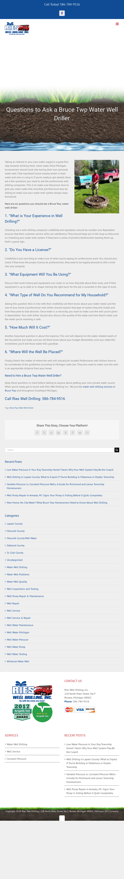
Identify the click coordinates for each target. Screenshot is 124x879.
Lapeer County (14, 523)
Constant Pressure (16, 758)
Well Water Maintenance (20, 625)
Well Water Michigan (18, 632)
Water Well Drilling (17, 567)
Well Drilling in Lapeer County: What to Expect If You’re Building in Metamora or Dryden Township (60, 477)
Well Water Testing (17, 654)
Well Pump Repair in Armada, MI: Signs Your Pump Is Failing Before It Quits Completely (54, 495)
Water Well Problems (18, 574)
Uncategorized (15, 559)
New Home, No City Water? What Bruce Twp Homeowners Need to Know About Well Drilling (57, 502)
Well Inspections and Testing (22, 588)
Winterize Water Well (18, 661)
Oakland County (15, 545)
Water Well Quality (17, 581)
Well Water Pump (16, 646)
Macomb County (16, 530)
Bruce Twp (14, 408)
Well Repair (13, 603)
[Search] (116, 450)
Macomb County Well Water (22, 538)
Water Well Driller (26, 408)
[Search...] (59, 450)
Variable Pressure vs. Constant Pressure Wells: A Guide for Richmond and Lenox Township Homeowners (91, 778)
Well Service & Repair (19, 617)
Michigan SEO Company (107, 811)
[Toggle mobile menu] (117, 24)
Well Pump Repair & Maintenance (25, 596)
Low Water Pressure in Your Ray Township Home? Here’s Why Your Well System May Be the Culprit (60, 469)
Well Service (13, 610)
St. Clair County (15, 552)
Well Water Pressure (17, 639)
